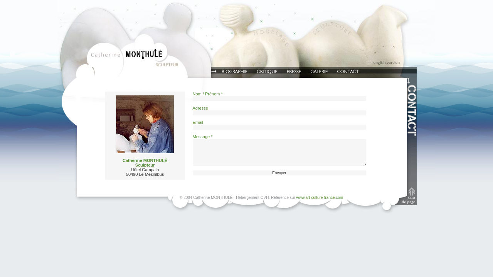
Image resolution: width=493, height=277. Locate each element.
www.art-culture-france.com (319, 197)
